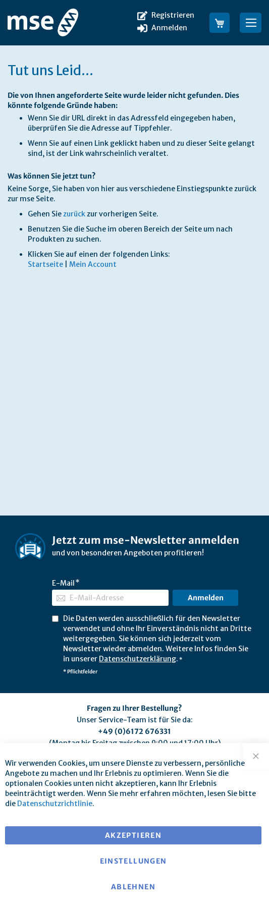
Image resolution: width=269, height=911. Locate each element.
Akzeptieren (133, 835)
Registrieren (172, 15)
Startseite (45, 264)
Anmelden (169, 27)
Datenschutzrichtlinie (54, 803)
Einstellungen (133, 861)
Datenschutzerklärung (137, 658)
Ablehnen (133, 886)
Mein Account (93, 264)
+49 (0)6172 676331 (134, 731)
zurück (74, 213)
